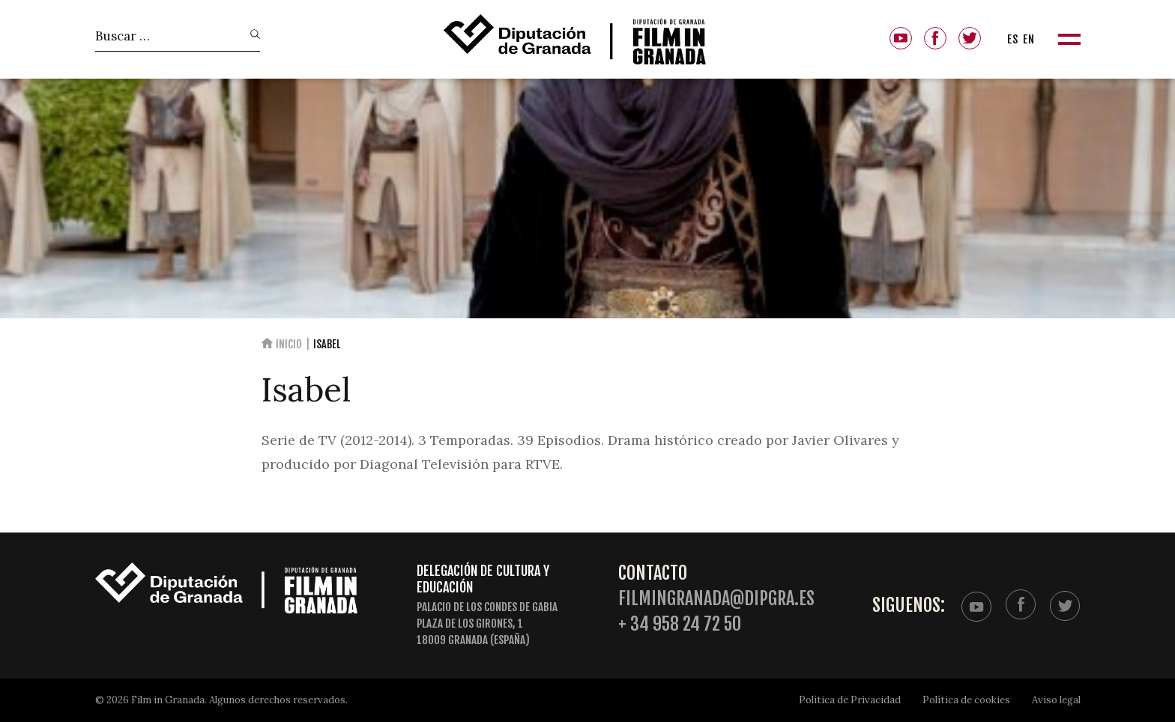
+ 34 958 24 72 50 (679, 624)
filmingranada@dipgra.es (716, 599)
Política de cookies (966, 700)
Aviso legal (1056, 700)
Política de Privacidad (850, 700)
